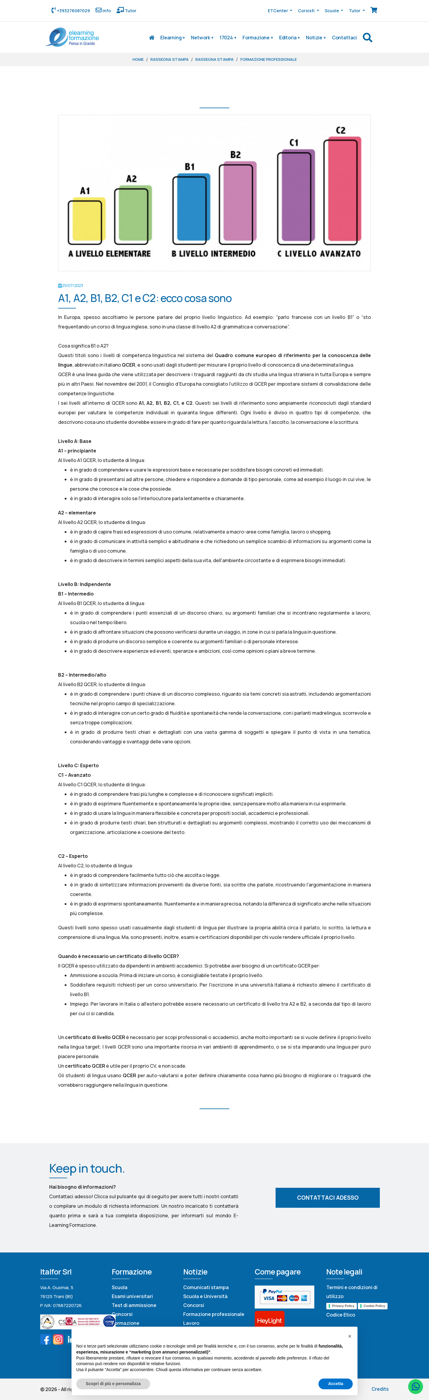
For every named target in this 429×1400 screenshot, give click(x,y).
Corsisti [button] (306, 10)
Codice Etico (340, 1314)
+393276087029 (73, 10)
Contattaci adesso (328, 1197)
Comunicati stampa (206, 1287)
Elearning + (172, 37)
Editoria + (289, 37)
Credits (380, 1389)
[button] (350, 1336)
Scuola (120, 1287)
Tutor (130, 10)
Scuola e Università (205, 1296)
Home (138, 59)
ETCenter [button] (278, 10)
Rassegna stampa (169, 59)
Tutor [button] (355, 10)
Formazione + (258, 37)
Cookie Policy (374, 1306)
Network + (202, 37)
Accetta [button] (335, 1383)
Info (106, 10)
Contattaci (344, 37)
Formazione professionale (268, 59)
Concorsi (122, 1314)
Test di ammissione (134, 1305)
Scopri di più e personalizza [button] (113, 1383)
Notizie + (316, 37)
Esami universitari (132, 1296)
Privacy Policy (343, 1306)
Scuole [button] (332, 10)
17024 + (228, 37)
